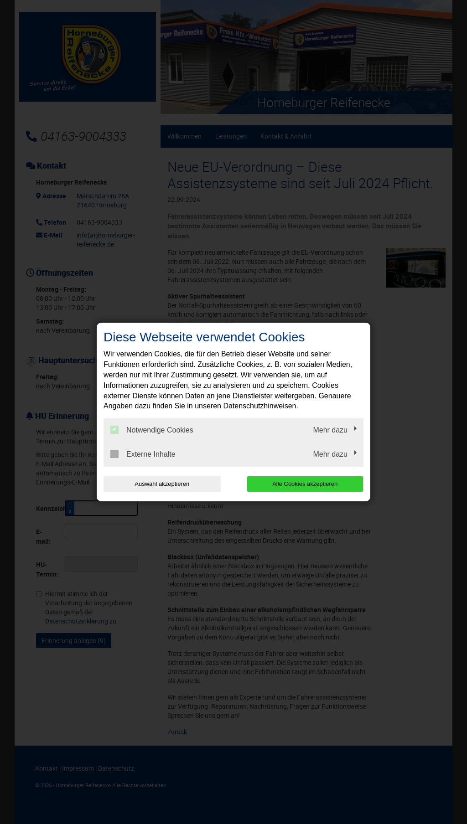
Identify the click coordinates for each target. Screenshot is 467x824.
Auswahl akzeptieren (162, 483)
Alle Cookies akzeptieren (304, 483)
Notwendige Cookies (151, 430)
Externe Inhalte (143, 454)
